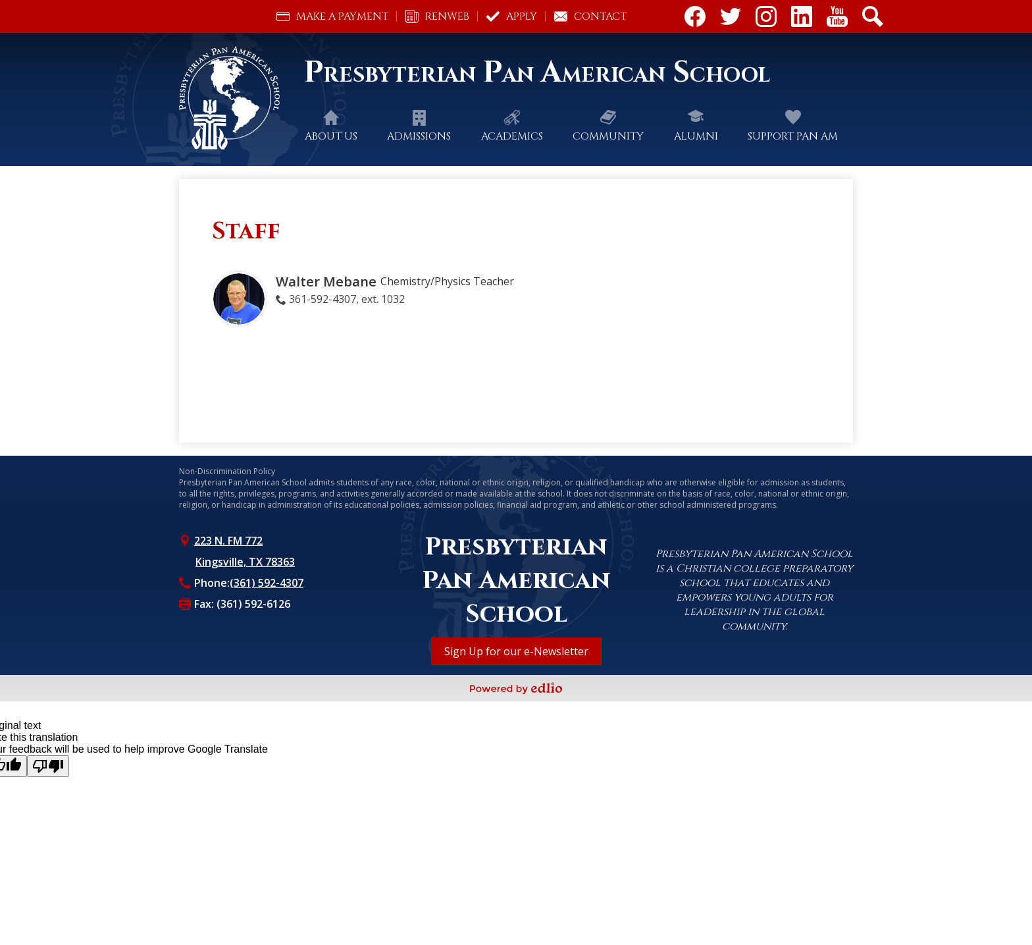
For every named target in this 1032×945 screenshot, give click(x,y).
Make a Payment (332, 16)
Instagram (766, 19)
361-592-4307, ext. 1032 (347, 299)
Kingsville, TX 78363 (245, 561)
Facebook (695, 19)
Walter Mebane (326, 281)
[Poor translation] (48, 766)
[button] (331, 136)
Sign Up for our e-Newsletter (516, 651)
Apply (511, 16)
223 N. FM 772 (228, 540)
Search (873, 19)
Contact (590, 16)
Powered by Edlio (516, 688)
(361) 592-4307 (266, 583)
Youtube (837, 19)
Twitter (730, 19)
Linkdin (801, 19)
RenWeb (437, 16)
